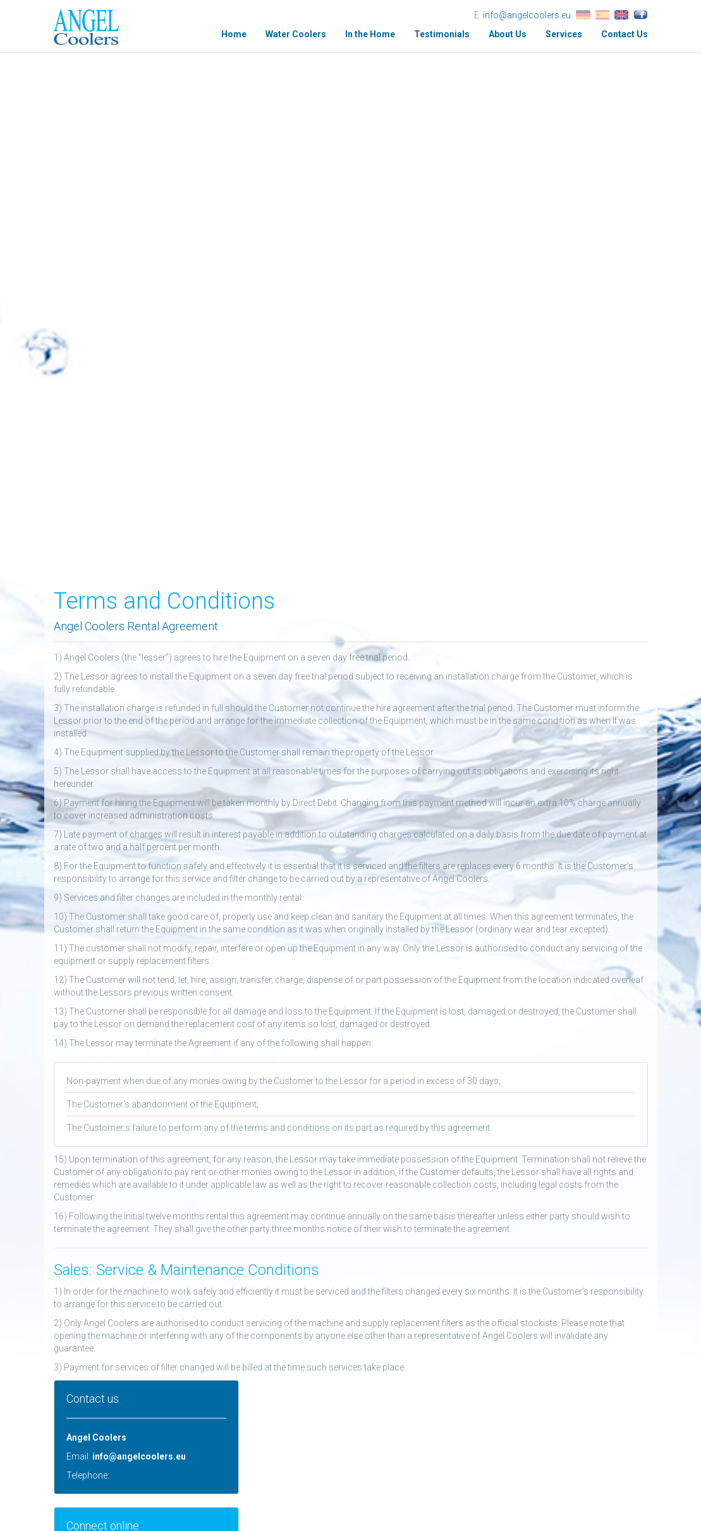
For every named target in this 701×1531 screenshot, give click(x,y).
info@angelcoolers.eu (527, 15)
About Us (508, 34)
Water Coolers (295, 34)
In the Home (370, 34)
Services (564, 34)
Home (234, 34)
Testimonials (442, 34)
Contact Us (624, 34)
